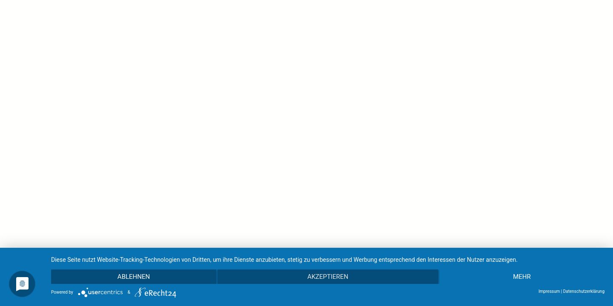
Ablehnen (133, 276)
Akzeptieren (327, 276)
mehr (522, 276)
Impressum (549, 291)
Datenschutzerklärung (583, 291)
